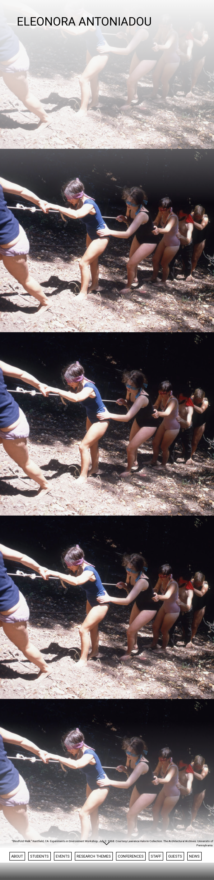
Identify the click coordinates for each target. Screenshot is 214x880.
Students (39, 865)
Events (63, 865)
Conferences (131, 865)
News (194, 865)
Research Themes (94, 865)
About (17, 865)
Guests (175, 865)
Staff (156, 865)
